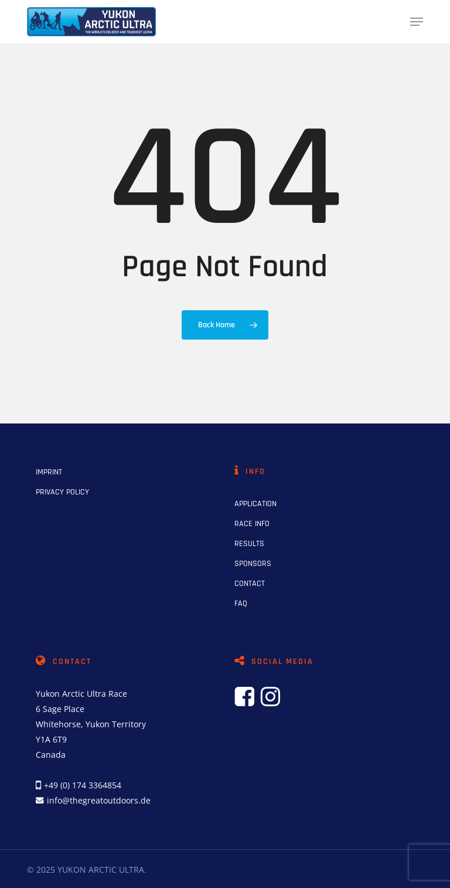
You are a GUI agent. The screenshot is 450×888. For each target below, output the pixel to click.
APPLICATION (255, 504)
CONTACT (249, 583)
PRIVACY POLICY (62, 492)
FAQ (240, 603)
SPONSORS (252, 563)
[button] (416, 22)
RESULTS (249, 543)
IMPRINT (49, 472)
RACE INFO (252, 523)
